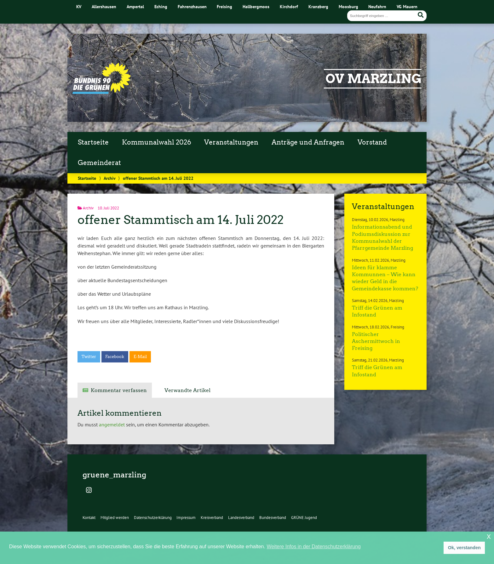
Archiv (109, 178)
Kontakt (89, 517)
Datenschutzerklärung (153, 517)
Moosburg (348, 6)
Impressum (186, 517)
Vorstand (372, 142)
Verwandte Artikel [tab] (187, 390)
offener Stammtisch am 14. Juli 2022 (181, 219)
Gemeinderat (99, 163)
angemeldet (112, 424)
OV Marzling (373, 78)
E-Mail (140, 356)
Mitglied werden (115, 517)
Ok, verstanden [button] (464, 547)
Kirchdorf (289, 6)
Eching (160, 6)
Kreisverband (212, 517)
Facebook (114, 356)
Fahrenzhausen (192, 6)
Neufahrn (377, 6)
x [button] (489, 536)
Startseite (93, 142)
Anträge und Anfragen (308, 142)
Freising (224, 6)
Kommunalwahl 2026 (156, 142)
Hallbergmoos (256, 6)
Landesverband (241, 517)
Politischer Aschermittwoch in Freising (376, 341)
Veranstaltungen (231, 142)
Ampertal (135, 6)
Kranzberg (318, 6)
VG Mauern (407, 6)
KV (78, 6)
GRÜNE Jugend (304, 517)
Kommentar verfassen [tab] (119, 390)
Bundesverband (272, 517)
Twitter (89, 356)
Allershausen (104, 6)
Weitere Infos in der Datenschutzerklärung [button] (314, 546)
